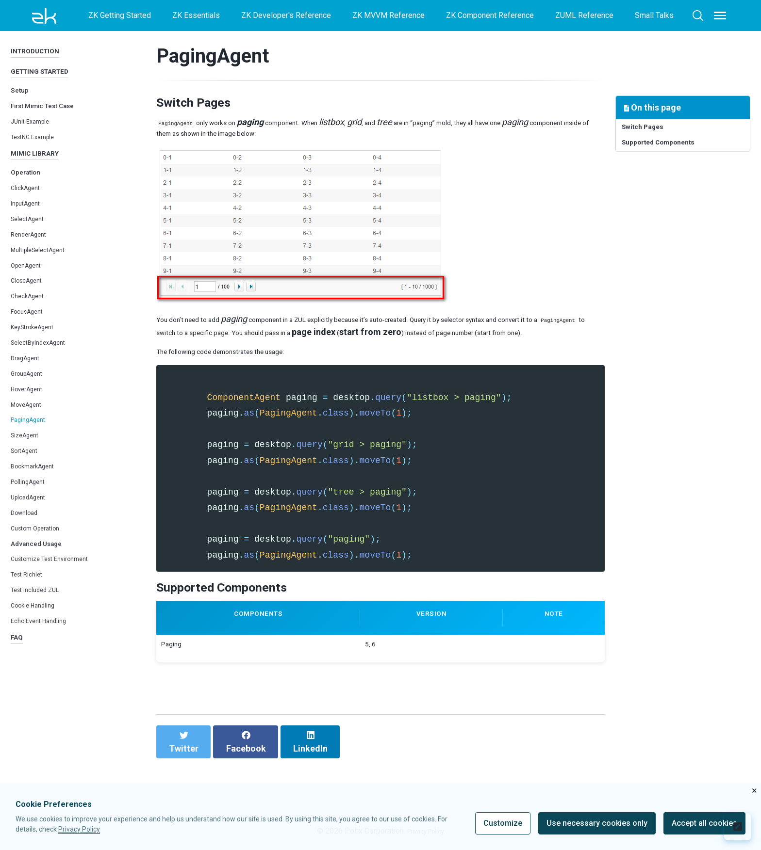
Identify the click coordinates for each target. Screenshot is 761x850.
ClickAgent (29, 207)
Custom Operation (41, 548)
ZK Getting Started (119, 15)
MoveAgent (30, 424)
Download (28, 532)
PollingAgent (32, 501)
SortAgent (28, 471)
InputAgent (29, 223)
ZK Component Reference (490, 15)
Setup (22, 103)
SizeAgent (28, 455)
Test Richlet (31, 594)
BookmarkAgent (38, 486)
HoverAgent (31, 409)
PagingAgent (32, 440)
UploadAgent (32, 517)
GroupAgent (30, 393)
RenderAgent (33, 254)
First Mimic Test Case (54, 118)
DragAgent (29, 378)
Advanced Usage (44, 563)
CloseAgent (30, 300)
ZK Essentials (196, 15)
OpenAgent (30, 285)
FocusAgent (31, 332)
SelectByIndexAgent (45, 362)
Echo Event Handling (45, 640)
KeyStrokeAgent (38, 347)
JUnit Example (35, 134)
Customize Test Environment (59, 579)
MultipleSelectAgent (45, 269)
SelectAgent (31, 238)
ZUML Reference (584, 15)
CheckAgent (31, 316)
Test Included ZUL (42, 610)
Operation (30, 192)
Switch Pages (651, 130)
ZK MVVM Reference (388, 15)
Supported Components (672, 150)
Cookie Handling (38, 625)
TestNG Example (39, 150)
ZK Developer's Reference (286, 15)
